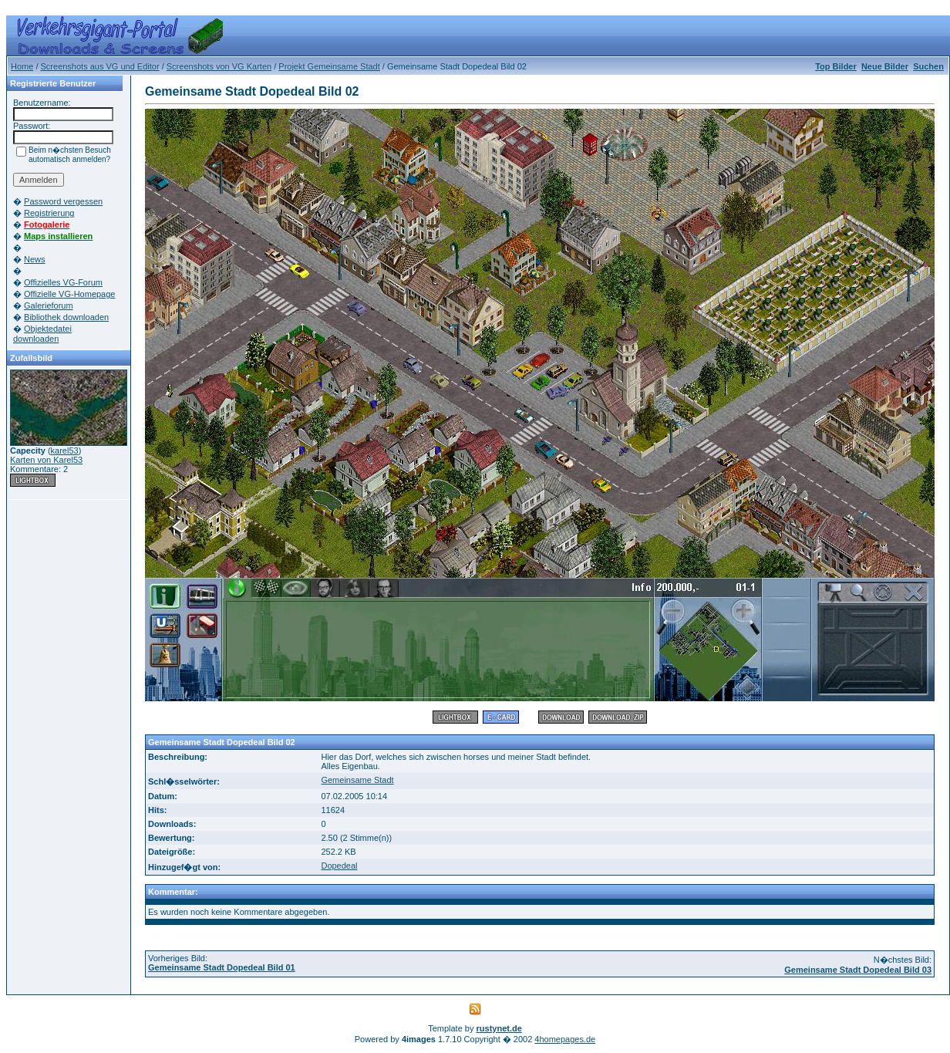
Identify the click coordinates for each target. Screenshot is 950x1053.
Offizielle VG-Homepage (69, 294)
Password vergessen (63, 201)
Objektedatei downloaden (42, 333)
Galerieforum (48, 305)
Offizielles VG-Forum (63, 282)
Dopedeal (339, 865)
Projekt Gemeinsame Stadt (328, 66)
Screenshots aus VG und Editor (100, 66)
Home (22, 66)
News (34, 259)
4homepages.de (564, 1039)
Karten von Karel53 (46, 459)
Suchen (928, 66)
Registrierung (49, 213)
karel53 (65, 450)
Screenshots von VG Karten (219, 66)
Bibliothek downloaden (66, 317)
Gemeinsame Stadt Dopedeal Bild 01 (221, 967)
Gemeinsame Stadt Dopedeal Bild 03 (857, 969)
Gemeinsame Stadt (357, 780)
